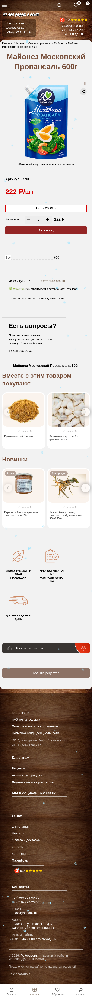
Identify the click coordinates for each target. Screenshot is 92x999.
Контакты (19, 853)
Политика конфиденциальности (35, 733)
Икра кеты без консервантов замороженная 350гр (21, 514)
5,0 (68, 20)
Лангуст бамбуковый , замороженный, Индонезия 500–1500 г (65, 515)
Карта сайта (21, 713)
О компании (21, 826)
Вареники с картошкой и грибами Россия (63, 438)
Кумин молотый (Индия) (18, 436)
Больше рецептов (46, 673)
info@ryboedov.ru (24, 913)
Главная (11, 991)
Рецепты (18, 768)
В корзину (46, 230)
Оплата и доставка (26, 840)
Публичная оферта (26, 719)
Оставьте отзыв (53, 281)
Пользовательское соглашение (35, 726)
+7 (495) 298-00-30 (73, 26)
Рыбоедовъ (29, 955)
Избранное (57, 991)
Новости (18, 833)
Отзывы (18, 847)
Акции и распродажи (27, 775)
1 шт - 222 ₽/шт (46, 208)
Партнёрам (20, 860)
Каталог (34, 991)
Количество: (13, 219)
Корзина (80, 991)
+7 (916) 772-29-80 (73, 30)
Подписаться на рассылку (33, 782)
